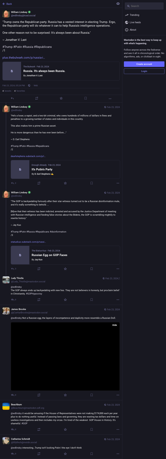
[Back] (57, 4)
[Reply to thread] (14, 183)
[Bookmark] (85, 98)
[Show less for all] (118, 3)
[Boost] (37, 98)
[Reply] (12, 98)
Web (36, 85)
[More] (110, 99)
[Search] (144, 6)
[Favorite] (61, 98)
